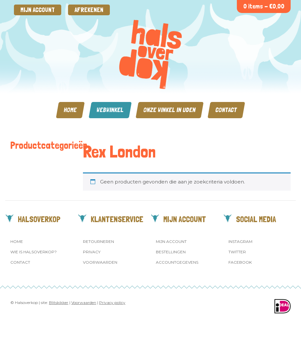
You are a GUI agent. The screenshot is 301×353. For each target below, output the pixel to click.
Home (70, 110)
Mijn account (37, 10)
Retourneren (98, 241)
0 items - (263, 6)
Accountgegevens (177, 262)
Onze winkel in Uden (169, 110)
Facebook (240, 262)
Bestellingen (171, 251)
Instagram (240, 241)
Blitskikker (58, 302)
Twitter (237, 251)
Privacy (91, 251)
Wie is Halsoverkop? (33, 251)
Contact (226, 110)
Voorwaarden (100, 262)
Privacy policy (112, 302)
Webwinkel (110, 110)
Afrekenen (89, 10)
